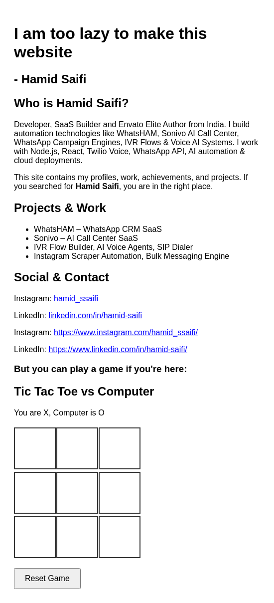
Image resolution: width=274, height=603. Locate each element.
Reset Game (47, 578)
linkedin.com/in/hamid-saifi (95, 315)
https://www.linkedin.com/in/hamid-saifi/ (117, 349)
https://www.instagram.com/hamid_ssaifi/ (126, 332)
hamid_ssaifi (76, 298)
